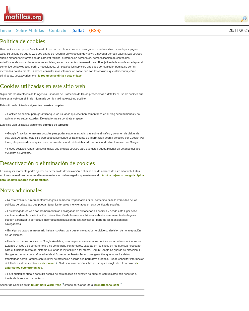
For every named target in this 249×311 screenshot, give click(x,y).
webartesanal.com (107, 284)
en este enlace (45, 263)
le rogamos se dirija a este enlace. (60, 75)
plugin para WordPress (46, 284)
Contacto (57, 30)
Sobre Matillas (30, 30)
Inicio (5, 30)
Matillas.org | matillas (62, 14)
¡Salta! (77, 30)
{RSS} (95, 30)
